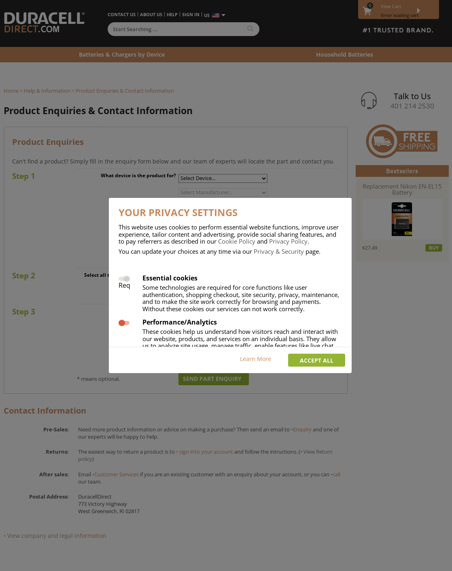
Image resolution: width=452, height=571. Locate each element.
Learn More (255, 359)
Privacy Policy (288, 241)
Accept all (316, 360)
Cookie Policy (236, 241)
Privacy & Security (279, 251)
